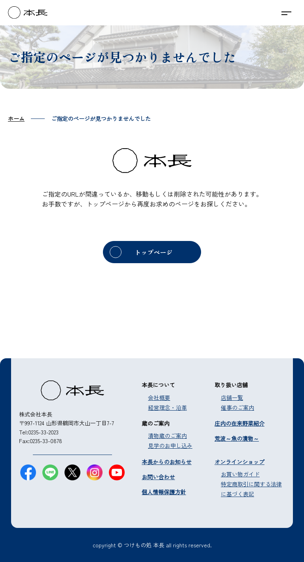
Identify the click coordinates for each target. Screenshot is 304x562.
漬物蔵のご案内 (167, 436)
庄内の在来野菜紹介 (239, 423)
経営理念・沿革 (167, 407)
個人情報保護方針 (164, 492)
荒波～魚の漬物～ (237, 438)
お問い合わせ (158, 477)
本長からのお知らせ (167, 462)
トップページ (154, 252)
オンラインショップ (239, 462)
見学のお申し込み (170, 445)
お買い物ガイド (240, 474)
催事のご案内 (237, 407)
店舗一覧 (232, 397)
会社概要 (159, 397)
